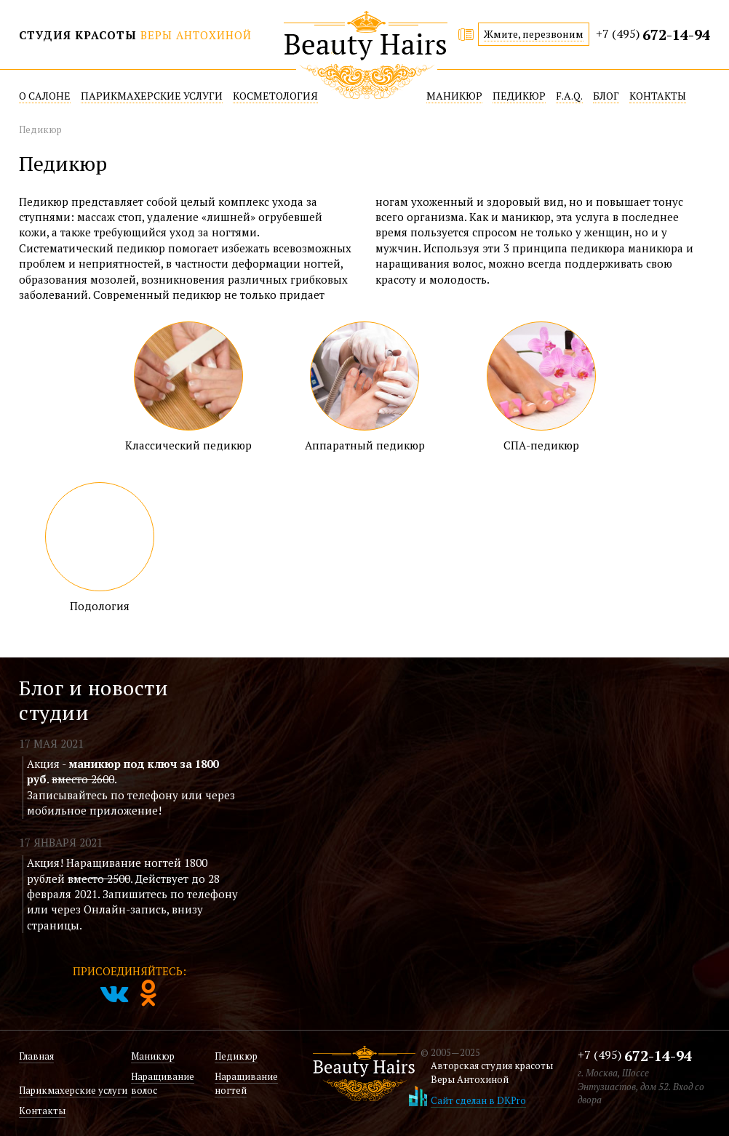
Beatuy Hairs (365, 55)
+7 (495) (653, 35)
